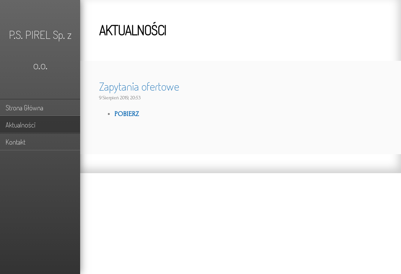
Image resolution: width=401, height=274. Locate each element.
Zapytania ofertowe (139, 86)
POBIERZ (126, 114)
